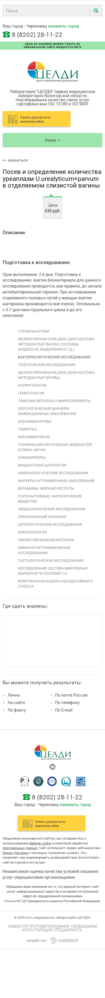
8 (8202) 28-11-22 (37, 34)
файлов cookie (40, 843)
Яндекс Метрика (15, 852)
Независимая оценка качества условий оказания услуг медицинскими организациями (50, 874)
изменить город (63, 26)
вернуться (15, 160)
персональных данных (20, 847)
